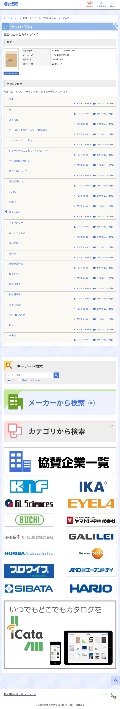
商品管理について (18, 181)
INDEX (12, 202)
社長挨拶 (13, 119)
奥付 (11, 325)
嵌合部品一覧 (16, 263)
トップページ (10, 18)
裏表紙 (12, 335)
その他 (12, 253)
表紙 (11, 99)
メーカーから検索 (60, 402)
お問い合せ (112, 4)
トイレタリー (16, 222)
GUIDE (12, 191)
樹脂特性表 (15, 284)
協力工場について (18, 171)
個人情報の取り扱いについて (20, 694)
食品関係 (13, 243)
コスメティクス (17, 232)
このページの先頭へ (115, 680)
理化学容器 (15, 212)
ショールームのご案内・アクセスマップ (30, 150)
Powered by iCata (107, 696)
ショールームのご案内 (20, 140)
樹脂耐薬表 (15, 294)
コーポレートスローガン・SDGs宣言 (28, 130)
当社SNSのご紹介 (18, 315)
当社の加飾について (19, 161)
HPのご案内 (15, 304)
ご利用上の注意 (101, 4)
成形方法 (13, 274)
